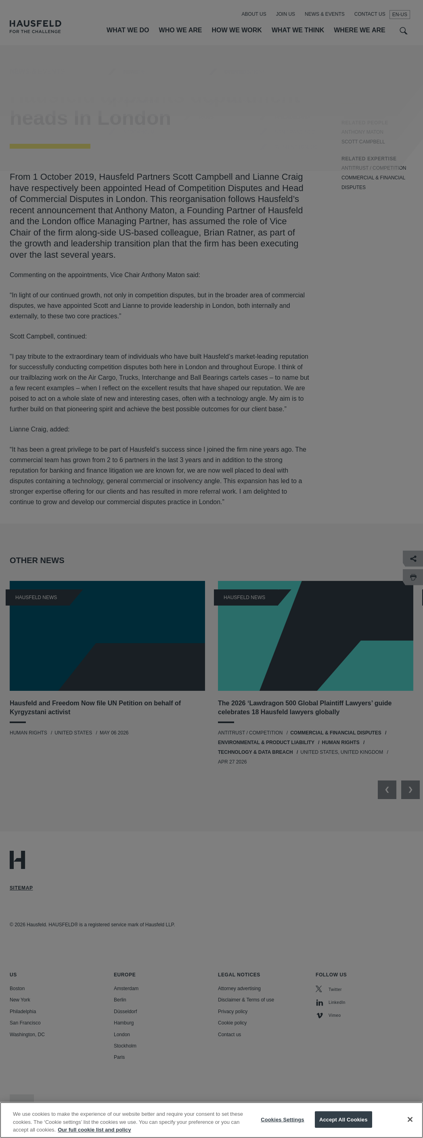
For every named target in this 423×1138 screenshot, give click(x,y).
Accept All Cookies (343, 1124)
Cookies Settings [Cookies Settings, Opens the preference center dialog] (282, 1124)
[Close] (410, 1125)
